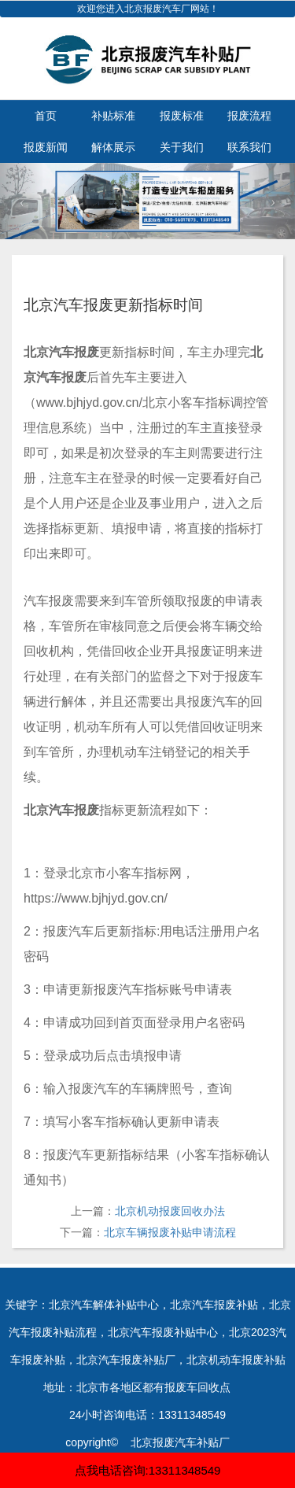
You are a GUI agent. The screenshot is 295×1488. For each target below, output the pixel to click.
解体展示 (113, 147)
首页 (46, 115)
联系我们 (249, 147)
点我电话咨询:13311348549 (148, 1470)
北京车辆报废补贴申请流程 (170, 1232)
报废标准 (182, 115)
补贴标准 (113, 115)
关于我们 (182, 147)
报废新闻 (46, 147)
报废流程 (249, 115)
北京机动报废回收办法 (170, 1211)
